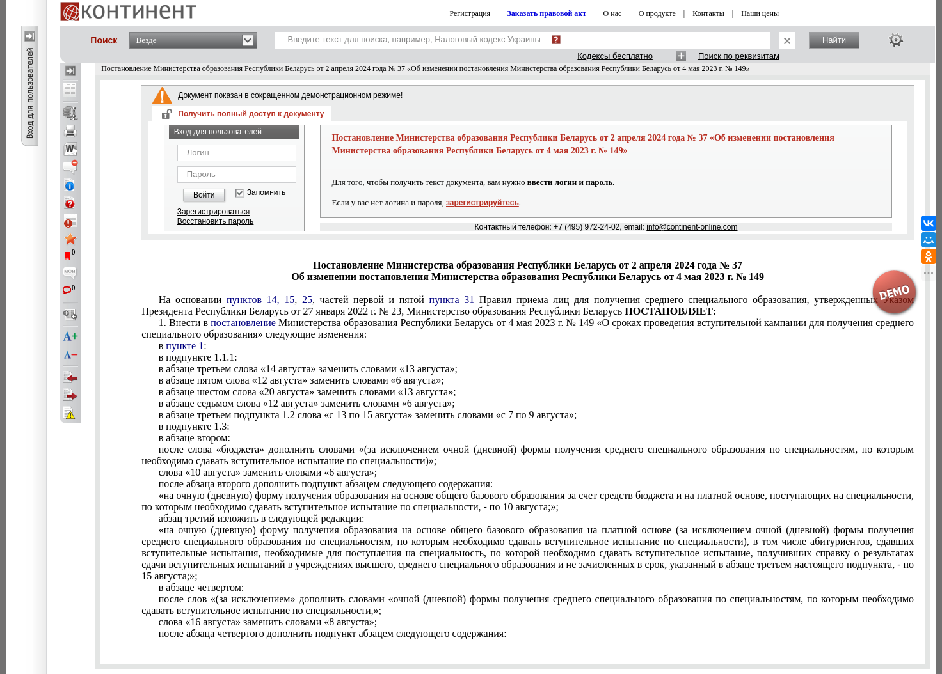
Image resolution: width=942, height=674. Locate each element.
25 (307, 299)
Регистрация (470, 13)
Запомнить (266, 193)
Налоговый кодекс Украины (488, 39)
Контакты (708, 13)
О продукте (657, 13)
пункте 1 (185, 345)
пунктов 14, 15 (260, 299)
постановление (243, 322)
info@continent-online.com (691, 227)
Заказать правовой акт (547, 13)
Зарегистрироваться (213, 211)
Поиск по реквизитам (738, 56)
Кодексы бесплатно (615, 56)
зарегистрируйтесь (482, 202)
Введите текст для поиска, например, (414, 39)
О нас (612, 13)
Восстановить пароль (215, 221)
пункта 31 (452, 299)
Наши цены (760, 13)
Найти (834, 40)
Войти (204, 195)
